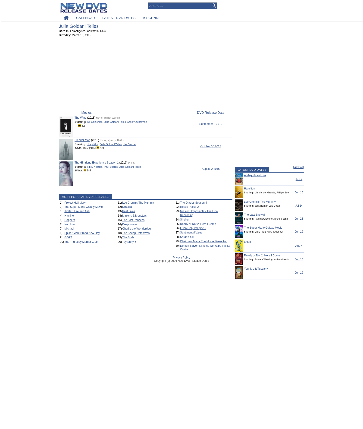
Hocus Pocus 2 (189, 206)
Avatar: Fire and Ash (77, 211)
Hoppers (69, 220)
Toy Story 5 (129, 241)
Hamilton (69, 215)
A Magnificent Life (255, 175)
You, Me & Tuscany (256, 268)
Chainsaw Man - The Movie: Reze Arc (203, 241)
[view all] (298, 167)
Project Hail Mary (74, 202)
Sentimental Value (191, 232)
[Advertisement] (145, 74)
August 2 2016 (211, 168)
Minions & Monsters (134, 215)
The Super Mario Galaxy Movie (83, 206)
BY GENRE (152, 18)
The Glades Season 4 (193, 202)
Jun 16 (299, 192)
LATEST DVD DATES (119, 18)
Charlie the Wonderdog (136, 228)
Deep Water (129, 224)
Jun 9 (299, 179)
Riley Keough (94, 166)
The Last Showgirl (255, 214)
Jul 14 (299, 205)
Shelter (184, 219)
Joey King (92, 144)
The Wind (80, 117)
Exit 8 (247, 241)
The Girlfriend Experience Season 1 (97, 162)
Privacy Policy (181, 257)
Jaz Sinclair (129, 144)
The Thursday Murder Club (80, 241)
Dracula (127, 206)
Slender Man (82, 140)
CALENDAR (85, 18)
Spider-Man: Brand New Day (82, 233)
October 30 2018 (210, 146)
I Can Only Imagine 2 (193, 228)
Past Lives (128, 211)
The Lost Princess (133, 220)
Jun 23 (299, 218)
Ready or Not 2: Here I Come (198, 224)
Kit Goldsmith (94, 121)
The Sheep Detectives (136, 233)
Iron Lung (70, 224)
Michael (69, 228)
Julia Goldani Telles (115, 121)
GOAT (68, 237)
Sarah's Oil (187, 237)
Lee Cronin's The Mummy (138, 202)
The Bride (128, 237)
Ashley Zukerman (137, 121)
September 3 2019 (210, 124)
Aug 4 (299, 245)
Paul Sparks (111, 166)
